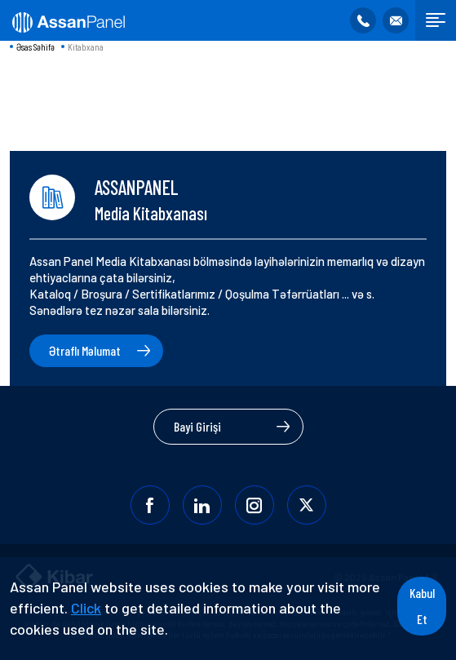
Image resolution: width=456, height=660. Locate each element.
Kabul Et (422, 606)
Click (86, 608)
